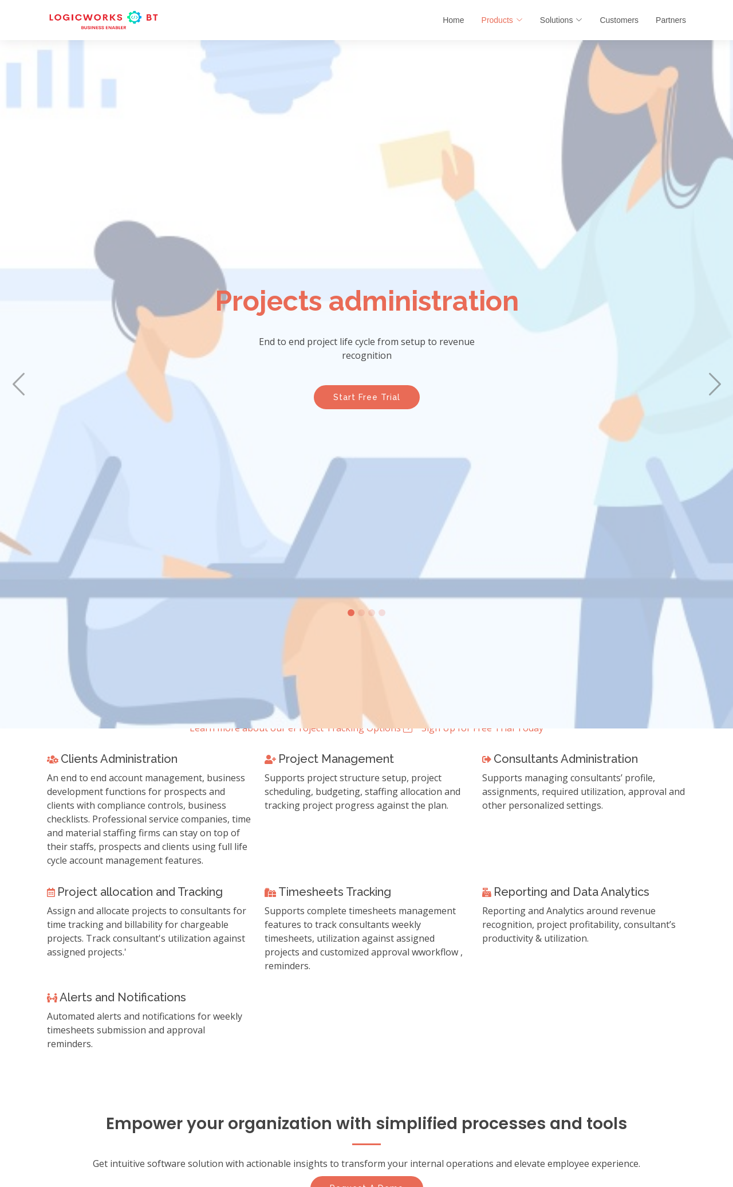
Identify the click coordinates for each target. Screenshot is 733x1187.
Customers (619, 20)
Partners (671, 20)
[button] (18, 384)
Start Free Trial (366, 405)
